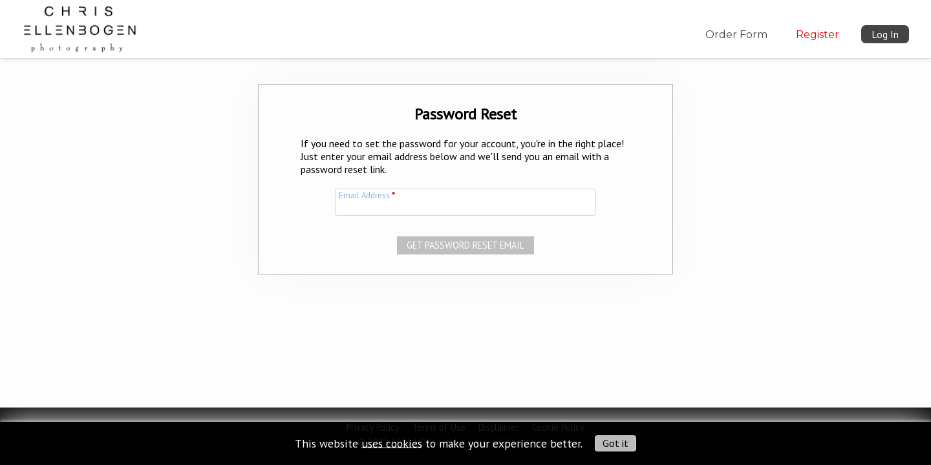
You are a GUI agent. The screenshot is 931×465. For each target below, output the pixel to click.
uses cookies (391, 442)
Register (817, 34)
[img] (79, 26)
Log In (885, 34)
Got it (615, 443)
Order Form (736, 34)
